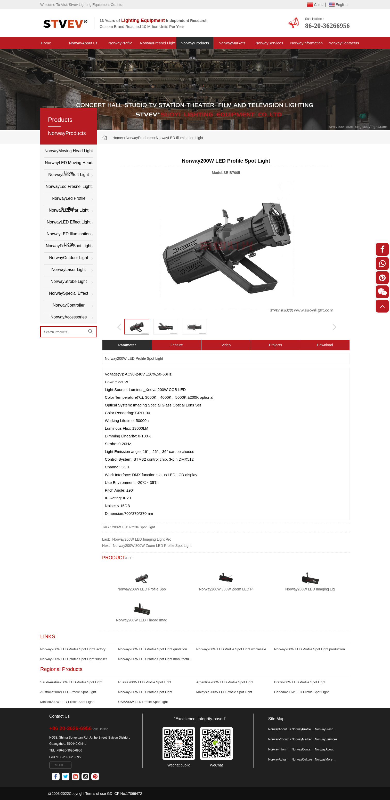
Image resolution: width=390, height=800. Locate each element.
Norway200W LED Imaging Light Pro (141, 539)
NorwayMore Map (326, 759)
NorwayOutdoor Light (68, 257)
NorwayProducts (195, 43)
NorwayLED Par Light (68, 210)
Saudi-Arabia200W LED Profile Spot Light (71, 682)
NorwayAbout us (83, 43)
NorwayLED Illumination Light (179, 138)
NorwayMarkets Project (232, 45)
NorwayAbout (324, 749)
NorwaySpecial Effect (68, 293)
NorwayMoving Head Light (68, 151)
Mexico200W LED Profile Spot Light (67, 702)
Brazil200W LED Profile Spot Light (299, 682)
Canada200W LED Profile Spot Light (301, 692)
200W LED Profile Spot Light (133, 527)
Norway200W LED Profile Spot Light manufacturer (155, 659)
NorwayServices (269, 43)
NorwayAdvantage (279, 759)
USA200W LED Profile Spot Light (143, 702)
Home (46, 43)
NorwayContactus (343, 43)
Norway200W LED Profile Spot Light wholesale (231, 649)
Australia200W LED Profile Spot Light (68, 692)
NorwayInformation (306, 43)
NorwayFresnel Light (157, 43)
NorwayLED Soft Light (68, 174)
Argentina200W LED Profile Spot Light (224, 682)
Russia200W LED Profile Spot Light (144, 682)
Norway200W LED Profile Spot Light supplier (73, 659)
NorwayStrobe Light (69, 281)
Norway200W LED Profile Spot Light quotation (152, 649)
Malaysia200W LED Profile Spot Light (224, 692)
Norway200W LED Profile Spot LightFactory (72, 649)
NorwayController (69, 305)
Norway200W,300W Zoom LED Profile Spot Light (152, 545)
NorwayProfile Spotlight (120, 45)
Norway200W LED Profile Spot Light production (309, 649)
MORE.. (60, 765)
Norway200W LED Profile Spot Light (145, 692)
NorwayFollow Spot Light (69, 246)
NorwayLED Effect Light (69, 222)
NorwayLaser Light (68, 269)
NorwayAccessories (69, 317)
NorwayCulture (301, 759)
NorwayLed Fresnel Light (69, 186)
